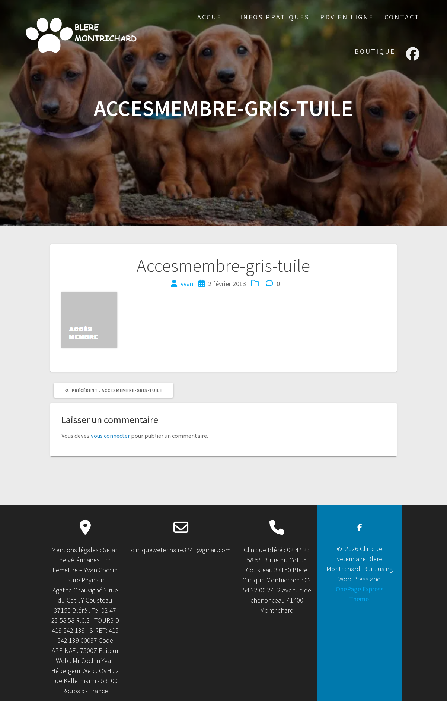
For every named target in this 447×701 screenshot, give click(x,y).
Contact (402, 17)
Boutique (375, 51)
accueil (213, 17)
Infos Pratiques (274, 17)
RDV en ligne (347, 17)
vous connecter (110, 435)
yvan (187, 283)
